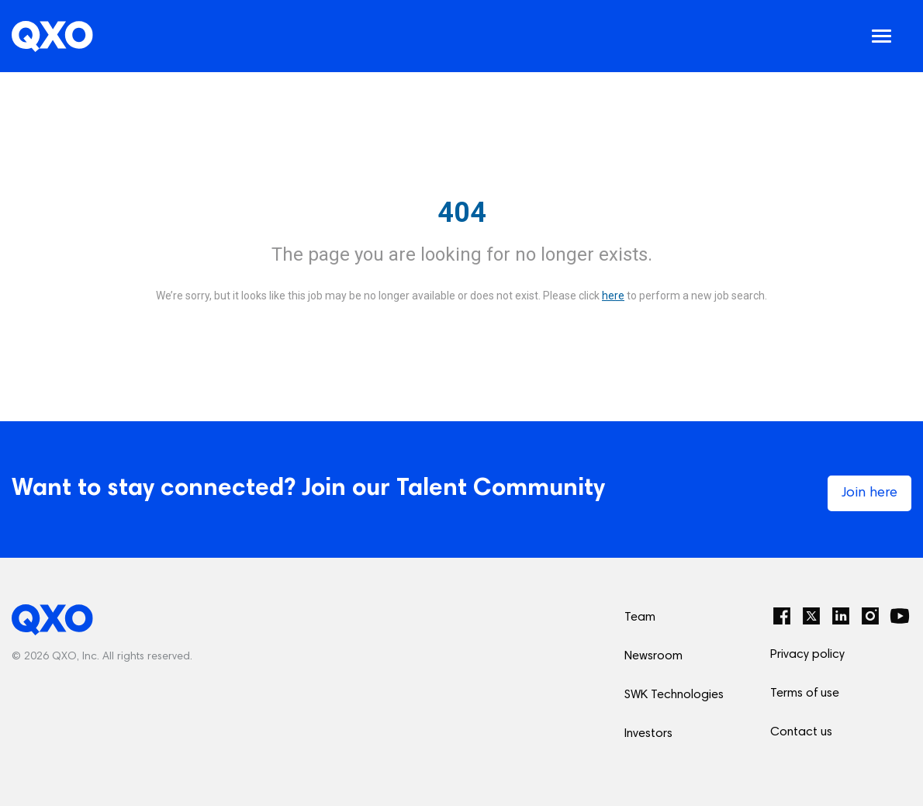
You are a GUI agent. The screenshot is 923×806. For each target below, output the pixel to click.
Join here (869, 493)
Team (639, 617)
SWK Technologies (674, 695)
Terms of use (804, 693)
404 (461, 212)
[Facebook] (781, 616)
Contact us (801, 732)
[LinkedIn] (840, 616)
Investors (648, 734)
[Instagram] (870, 616)
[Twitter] (811, 616)
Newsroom (653, 656)
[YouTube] (899, 616)
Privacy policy (807, 655)
